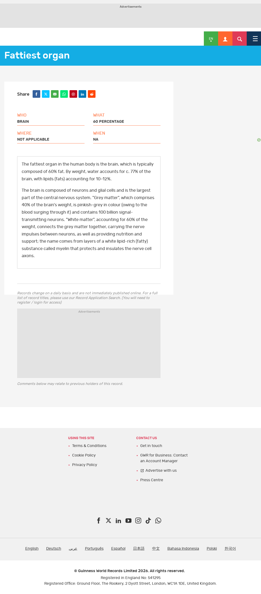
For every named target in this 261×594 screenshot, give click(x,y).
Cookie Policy (84, 455)
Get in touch (151, 446)
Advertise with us (161, 470)
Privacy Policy (84, 465)
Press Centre (151, 480)
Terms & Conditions (89, 446)
